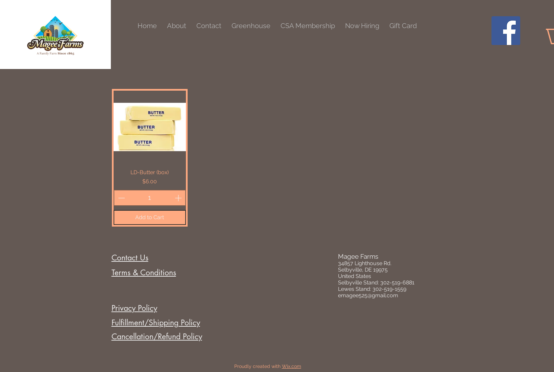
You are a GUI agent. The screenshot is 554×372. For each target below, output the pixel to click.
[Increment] (179, 197)
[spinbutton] (149, 197)
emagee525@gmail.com (368, 295)
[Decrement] (120, 197)
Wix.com (291, 366)
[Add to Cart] (150, 217)
